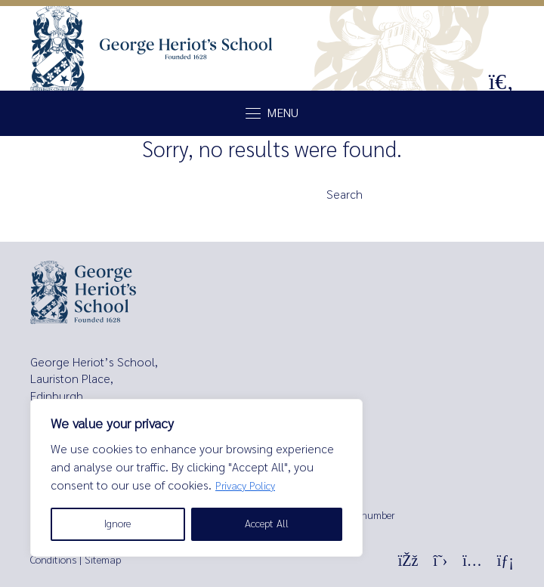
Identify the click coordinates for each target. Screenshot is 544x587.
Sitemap (103, 560)
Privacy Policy (245, 486)
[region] (196, 478)
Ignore (117, 524)
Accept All (267, 524)
